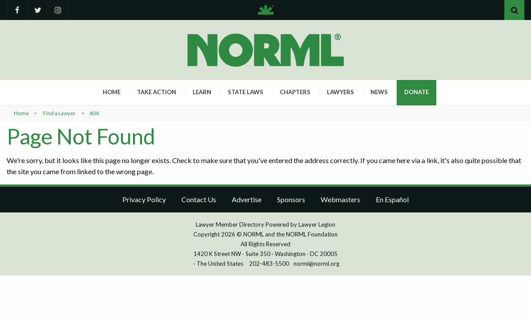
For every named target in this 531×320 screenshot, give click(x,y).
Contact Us (198, 199)
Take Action (156, 92)
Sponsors (291, 199)
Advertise (246, 199)
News (379, 92)
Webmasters (340, 199)
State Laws (245, 92)
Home (112, 92)
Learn (202, 92)
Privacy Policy (144, 199)
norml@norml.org (316, 263)
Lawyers (340, 92)
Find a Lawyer (59, 113)
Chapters (295, 92)
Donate (416, 92)
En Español (392, 199)
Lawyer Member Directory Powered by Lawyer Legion (265, 224)
